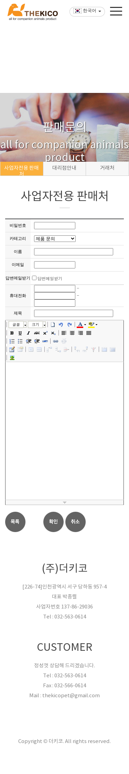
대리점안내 (64, 168)
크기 (35, 324)
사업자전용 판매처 (21, 170)
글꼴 (16, 324)
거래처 (107, 168)
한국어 (85, 20)
